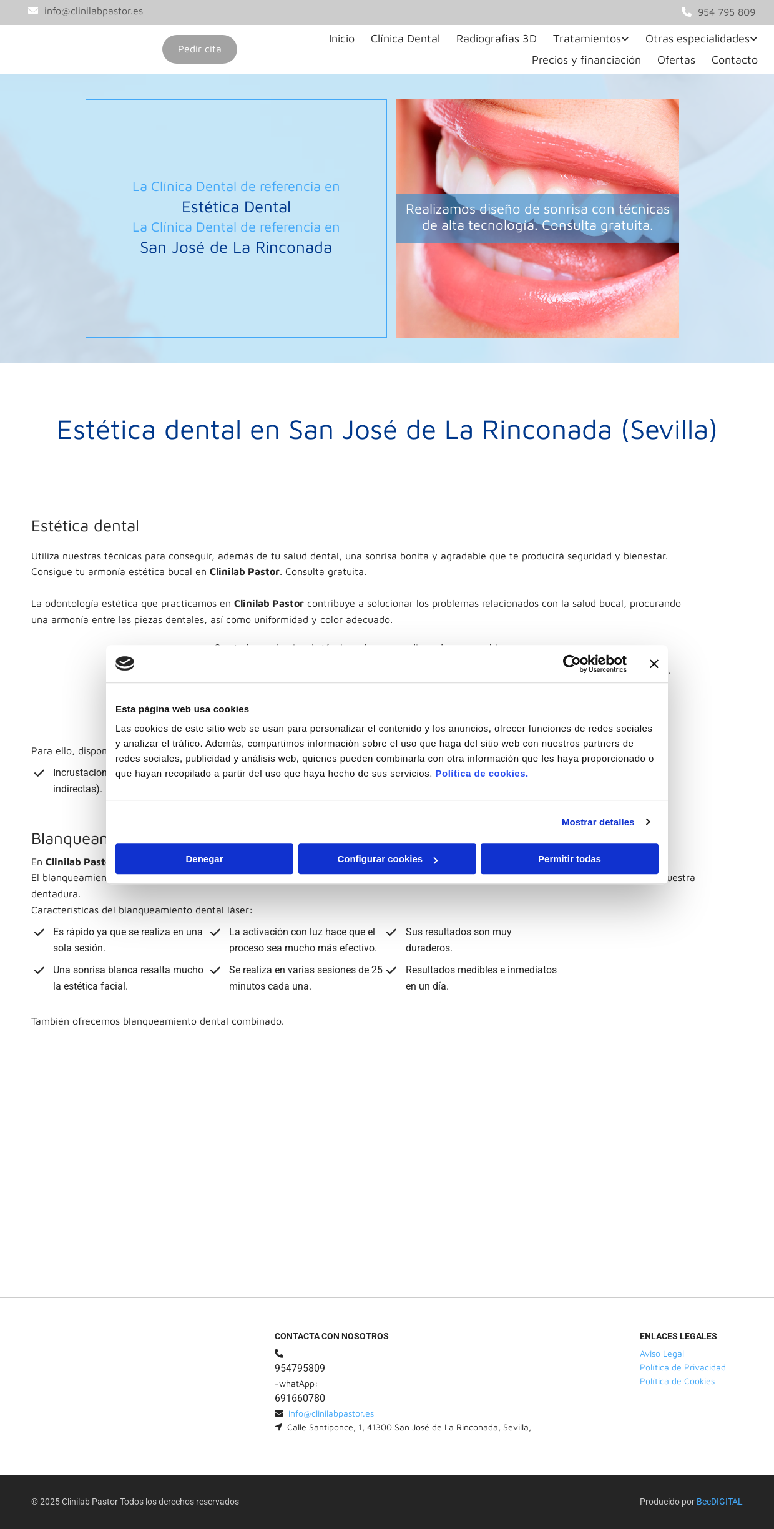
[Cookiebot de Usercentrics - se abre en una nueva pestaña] (572, 663)
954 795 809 (726, 11)
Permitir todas (569, 858)
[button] (199, 49)
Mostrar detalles (598, 822)
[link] (588, 39)
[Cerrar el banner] (654, 663)
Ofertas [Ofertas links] (676, 59)
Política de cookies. (481, 773)
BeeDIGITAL (720, 1502)
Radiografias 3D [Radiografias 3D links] (496, 38)
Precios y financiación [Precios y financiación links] (586, 59)
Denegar (204, 858)
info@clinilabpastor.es (93, 10)
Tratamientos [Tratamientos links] (587, 38)
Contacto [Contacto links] (735, 59)
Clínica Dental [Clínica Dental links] (405, 38)
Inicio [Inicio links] (342, 38)
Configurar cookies (387, 858)
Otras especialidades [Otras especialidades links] (697, 38)
